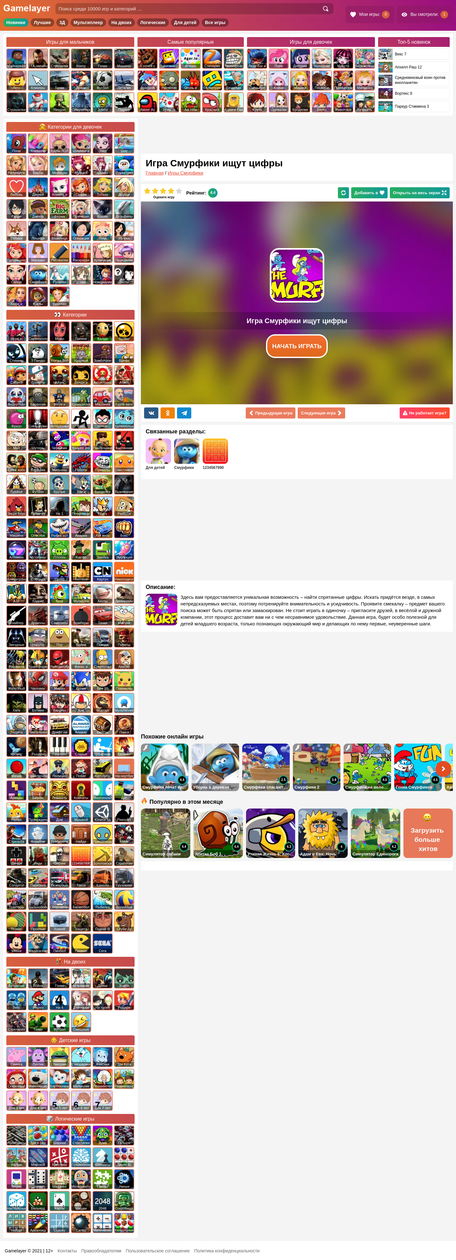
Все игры (215, 22)
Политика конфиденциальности (227, 1250)
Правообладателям (101, 1250)
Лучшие (42, 22)
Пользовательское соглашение (158, 1250)
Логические (153, 22)
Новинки (15, 22)
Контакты (67, 1250)
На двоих (121, 22)
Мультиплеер (88, 22)
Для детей (185, 22)
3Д (62, 22)
